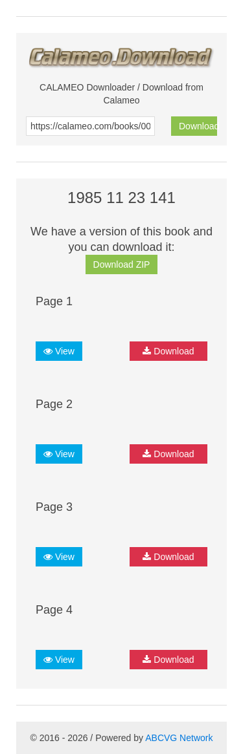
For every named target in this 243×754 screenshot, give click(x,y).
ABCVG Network (179, 738)
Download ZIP (121, 264)
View (59, 351)
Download (198, 126)
